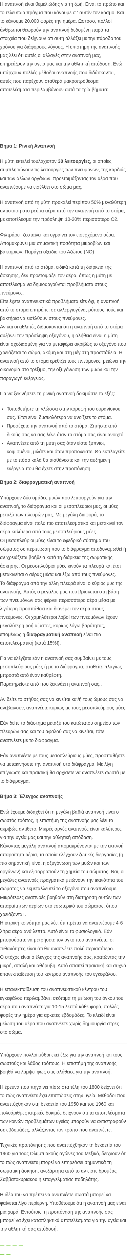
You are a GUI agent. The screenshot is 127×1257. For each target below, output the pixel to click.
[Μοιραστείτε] (14, 1245)
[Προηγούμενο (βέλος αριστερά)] (2, 1254)
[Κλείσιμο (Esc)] (20, 1245)
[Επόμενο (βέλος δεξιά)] (8, 1254)
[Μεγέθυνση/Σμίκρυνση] (2, 1245)
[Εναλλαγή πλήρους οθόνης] (8, 1245)
